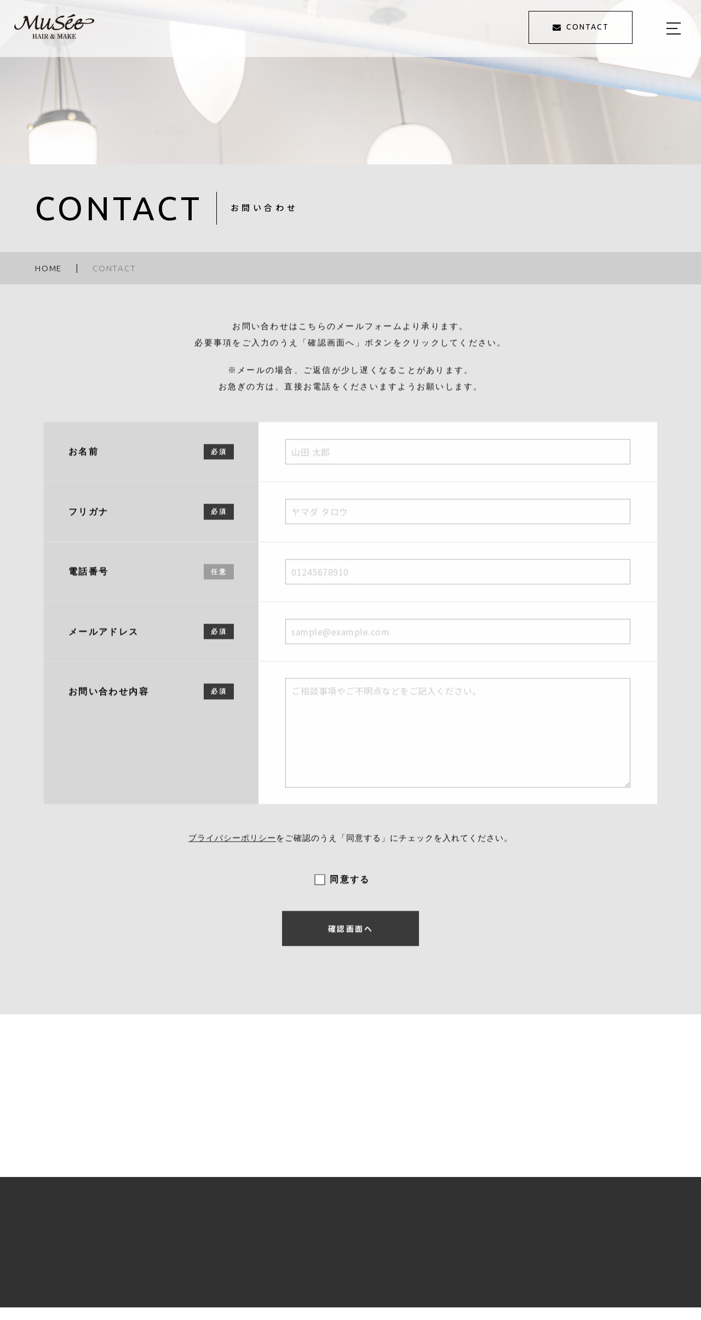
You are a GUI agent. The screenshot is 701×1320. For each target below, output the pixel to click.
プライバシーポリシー (232, 846)
